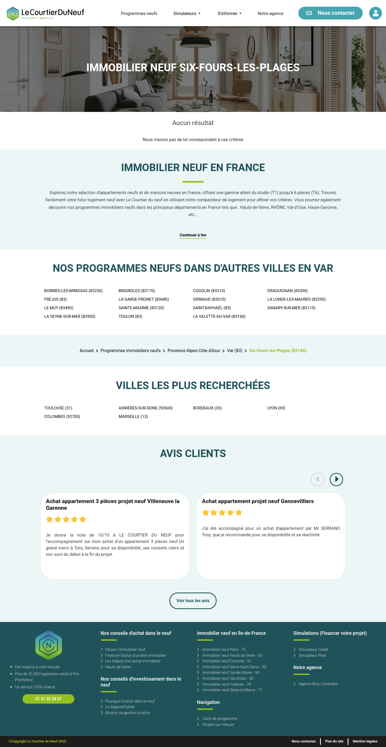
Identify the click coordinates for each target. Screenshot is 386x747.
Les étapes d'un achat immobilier (131, 661)
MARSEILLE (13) (133, 417)
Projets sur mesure (215, 724)
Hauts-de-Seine (116, 667)
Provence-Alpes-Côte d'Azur (194, 351)
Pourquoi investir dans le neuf (128, 701)
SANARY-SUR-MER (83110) (292, 308)
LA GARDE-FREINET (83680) (144, 299)
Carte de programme (217, 719)
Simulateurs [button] (185, 13)
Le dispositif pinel (117, 707)
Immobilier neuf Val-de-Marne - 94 (228, 673)
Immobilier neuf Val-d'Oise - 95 (225, 678)
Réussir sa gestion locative (125, 713)
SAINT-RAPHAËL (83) (212, 308)
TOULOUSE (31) (58, 408)
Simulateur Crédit (311, 649)
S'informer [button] (228, 13)
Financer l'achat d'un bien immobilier (133, 655)
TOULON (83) (130, 316)
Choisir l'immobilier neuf (123, 649)
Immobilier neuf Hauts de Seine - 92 (229, 655)
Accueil (87, 351)
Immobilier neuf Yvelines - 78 (224, 684)
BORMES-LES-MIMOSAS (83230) (73, 291)
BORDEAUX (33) (207, 408)
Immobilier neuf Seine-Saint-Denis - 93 (231, 667)
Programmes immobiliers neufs (131, 351)
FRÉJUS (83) (55, 299)
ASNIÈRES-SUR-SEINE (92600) (146, 408)
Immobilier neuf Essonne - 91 (224, 661)
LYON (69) (276, 408)
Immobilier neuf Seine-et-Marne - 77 (229, 690)
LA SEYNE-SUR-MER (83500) (69, 316)
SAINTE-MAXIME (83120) (141, 308)
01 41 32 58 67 (48, 699)
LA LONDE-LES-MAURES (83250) (297, 299)
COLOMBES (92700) (62, 417)
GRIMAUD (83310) (209, 299)
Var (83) (234, 351)
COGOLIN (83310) (209, 291)
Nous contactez (304, 741)
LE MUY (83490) (58, 308)
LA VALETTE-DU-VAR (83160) (219, 316)
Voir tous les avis (193, 601)
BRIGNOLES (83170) (137, 291)
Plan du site (334, 741)
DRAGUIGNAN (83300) (288, 291)
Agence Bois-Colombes (316, 684)
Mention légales (365, 741)
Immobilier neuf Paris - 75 (221, 649)
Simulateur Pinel (310, 655)
